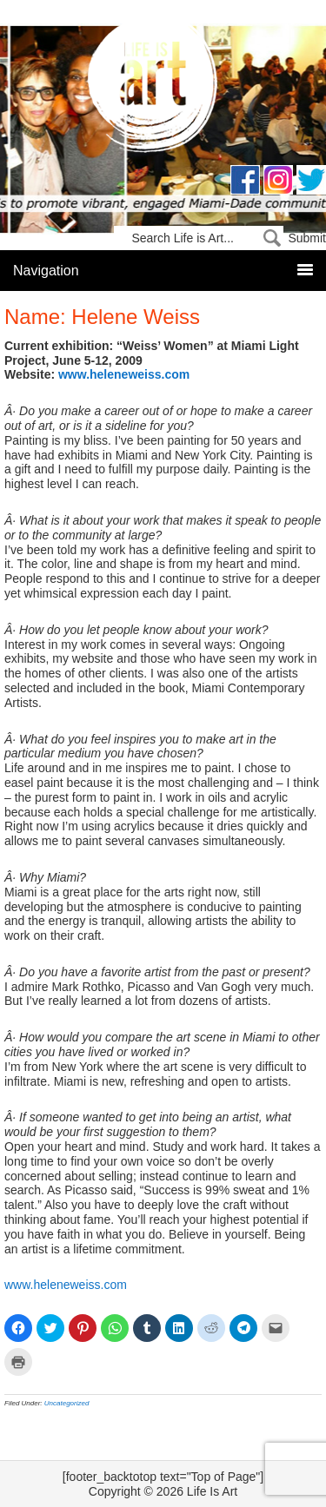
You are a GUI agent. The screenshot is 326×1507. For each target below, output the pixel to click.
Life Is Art (163, 89)
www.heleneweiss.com (124, 374)
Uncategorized (67, 1403)
